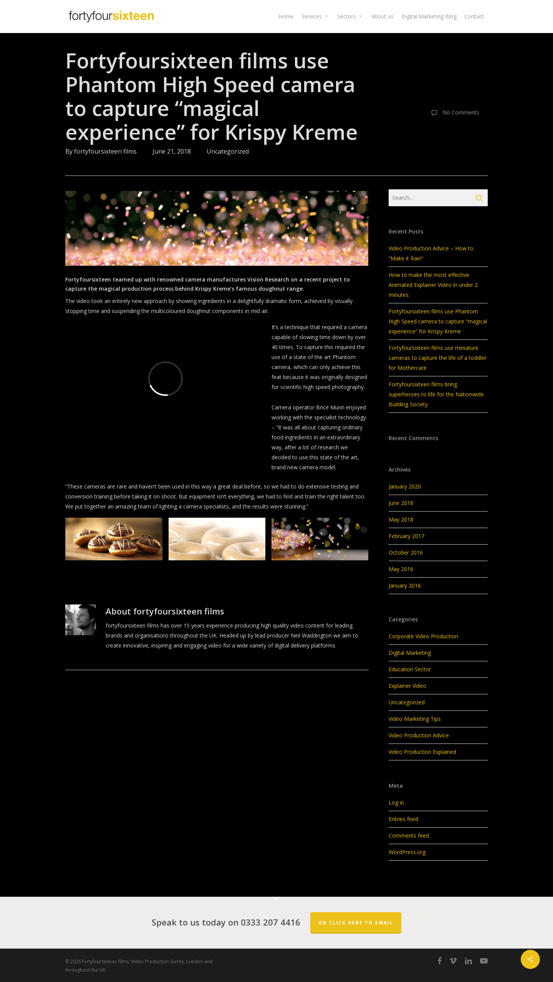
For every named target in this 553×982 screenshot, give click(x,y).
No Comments (453, 113)
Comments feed (409, 835)
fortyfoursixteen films (105, 151)
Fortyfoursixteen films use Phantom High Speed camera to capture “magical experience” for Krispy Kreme (438, 321)
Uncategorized (228, 151)
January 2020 (405, 486)
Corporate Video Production (423, 636)
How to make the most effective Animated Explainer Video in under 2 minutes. (433, 284)
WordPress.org (407, 852)
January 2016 (405, 585)
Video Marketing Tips (415, 718)
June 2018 (401, 503)
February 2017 (406, 536)
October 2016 (406, 552)
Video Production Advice (419, 735)
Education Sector (410, 669)
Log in (396, 802)
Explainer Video (407, 685)
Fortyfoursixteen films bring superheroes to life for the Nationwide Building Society (436, 394)
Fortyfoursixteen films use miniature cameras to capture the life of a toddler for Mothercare (438, 357)
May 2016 (401, 569)
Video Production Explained (422, 751)
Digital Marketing (410, 652)
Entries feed (403, 819)
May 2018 (401, 519)
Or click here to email (355, 922)
